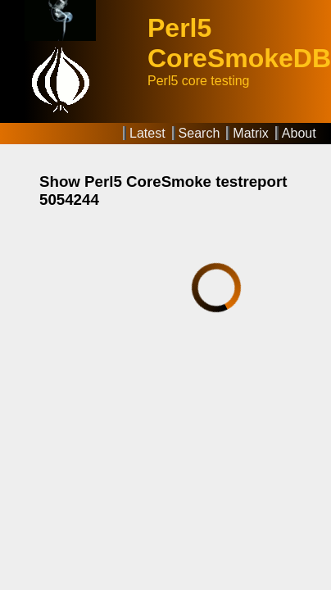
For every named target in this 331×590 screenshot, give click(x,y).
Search (199, 133)
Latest (147, 133)
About (299, 133)
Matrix (251, 133)
